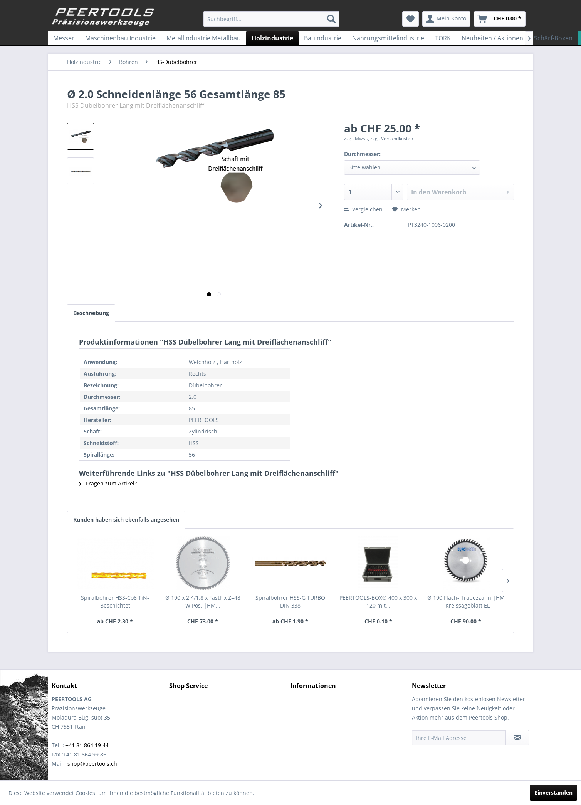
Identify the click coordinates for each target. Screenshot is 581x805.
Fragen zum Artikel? (108, 483)
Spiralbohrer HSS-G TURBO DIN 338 (290, 601)
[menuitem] (271, 19)
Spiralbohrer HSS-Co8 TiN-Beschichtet (115, 601)
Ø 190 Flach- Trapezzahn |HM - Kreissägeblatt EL (466, 601)
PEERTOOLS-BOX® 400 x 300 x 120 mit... (378, 601)
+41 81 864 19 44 (87, 745)
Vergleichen (363, 209)
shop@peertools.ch (92, 763)
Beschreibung (91, 312)
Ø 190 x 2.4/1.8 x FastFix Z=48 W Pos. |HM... (202, 601)
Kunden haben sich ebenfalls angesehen (126, 519)
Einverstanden (553, 792)
